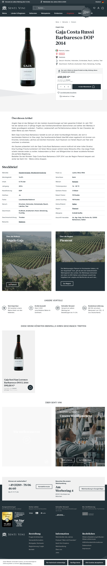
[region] (28, 56)
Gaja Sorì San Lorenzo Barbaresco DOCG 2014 (16, 381)
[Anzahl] (65, 86)
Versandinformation (36, 540)
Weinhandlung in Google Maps (92, 489)
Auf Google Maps (85, 460)
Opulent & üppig (24, 173)
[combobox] (100, 2)
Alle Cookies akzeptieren (94, 562)
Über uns (59, 549)
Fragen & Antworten (36, 537)
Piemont (75, 208)
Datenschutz (86, 545)
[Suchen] (34, 8)
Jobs (57, 552)
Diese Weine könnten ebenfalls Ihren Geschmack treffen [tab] (53, 326)
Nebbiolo (22, 222)
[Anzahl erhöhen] (68, 86)
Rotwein (75, 182)
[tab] (22, 118)
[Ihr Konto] (99, 8)
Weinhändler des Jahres (64, 537)
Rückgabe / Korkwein (36, 543)
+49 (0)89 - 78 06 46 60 (19, 486)
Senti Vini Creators (62, 543)
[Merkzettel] (94, 8)
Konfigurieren (75, 562)
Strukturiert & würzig (38, 173)
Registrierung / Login (36, 546)
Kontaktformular (44, 486)
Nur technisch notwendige (55, 562)
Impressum (86, 548)
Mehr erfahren (67, 460)
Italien (74, 204)
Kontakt (31, 549)
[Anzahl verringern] (61, 86)
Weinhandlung (61, 546)
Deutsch (100, 2)
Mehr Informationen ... (26, 563)
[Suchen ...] (61, 8)
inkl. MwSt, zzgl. (64, 80)
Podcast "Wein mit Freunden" (66, 540)
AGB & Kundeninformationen (92, 542)
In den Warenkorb (87, 87)
